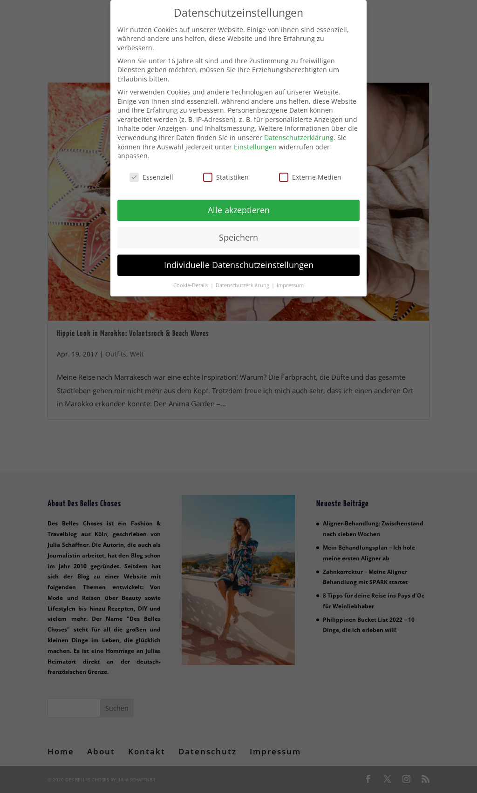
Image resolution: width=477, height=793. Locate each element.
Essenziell (151, 174)
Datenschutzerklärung (299, 135)
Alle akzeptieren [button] (239, 207)
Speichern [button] (238, 235)
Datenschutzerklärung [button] (243, 283)
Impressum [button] (290, 283)
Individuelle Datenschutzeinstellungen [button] (238, 262)
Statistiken (226, 174)
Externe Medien (310, 174)
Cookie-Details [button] (191, 283)
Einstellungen (255, 144)
